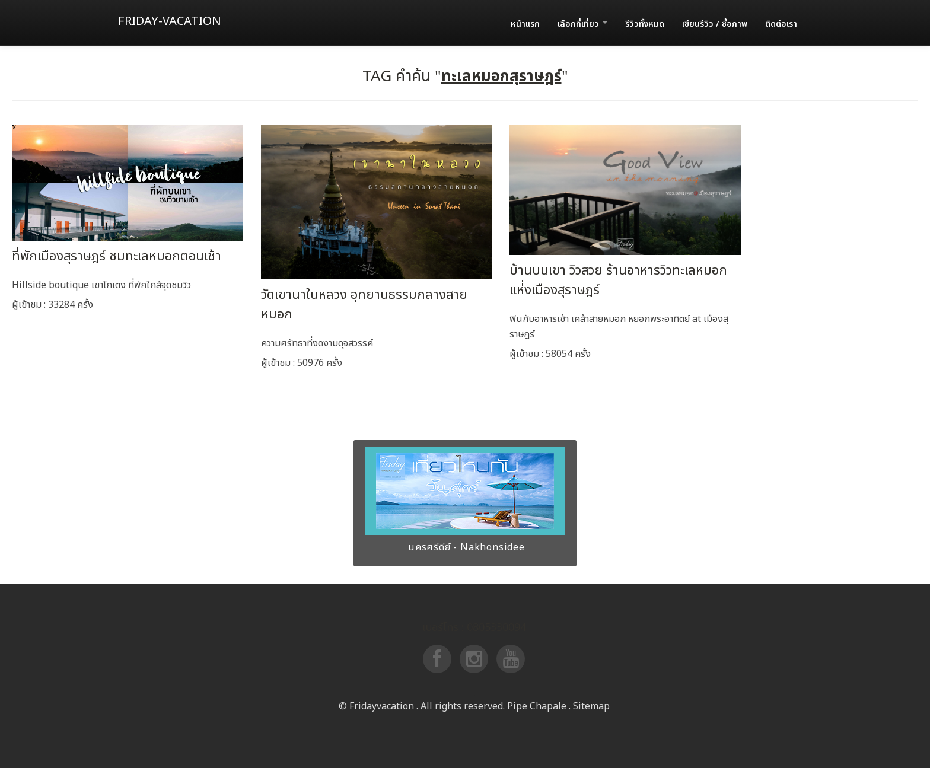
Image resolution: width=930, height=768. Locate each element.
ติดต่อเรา (781, 24)
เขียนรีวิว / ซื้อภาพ (714, 24)
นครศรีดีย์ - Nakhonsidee (465, 547)
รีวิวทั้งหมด (644, 24)
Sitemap (591, 706)
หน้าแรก (525, 24)
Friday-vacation (169, 21)
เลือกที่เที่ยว (582, 24)
